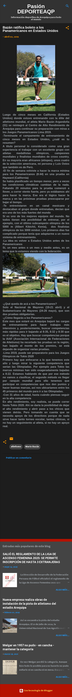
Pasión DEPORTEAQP (36, 9)
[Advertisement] (36, 498)
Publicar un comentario (19, 458)
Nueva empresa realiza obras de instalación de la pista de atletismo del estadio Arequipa (29, 603)
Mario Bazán (32, 447)
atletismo (16, 447)
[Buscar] (67, 7)
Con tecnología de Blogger (36, 691)
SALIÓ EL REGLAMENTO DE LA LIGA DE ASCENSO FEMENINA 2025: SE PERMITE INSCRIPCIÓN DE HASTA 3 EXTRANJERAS (31, 558)
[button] (67, 28)
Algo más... (62, 590)
